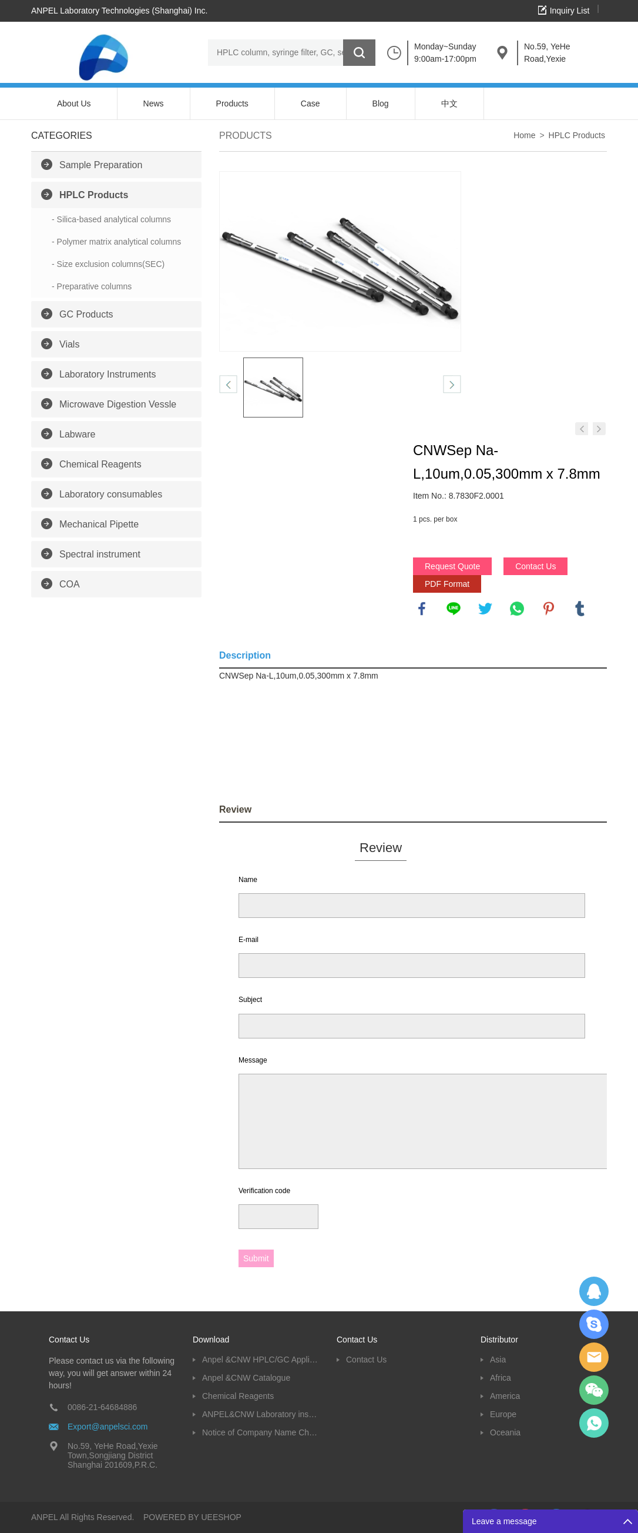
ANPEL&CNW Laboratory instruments (260, 1414)
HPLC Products (93, 195)
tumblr (580, 608)
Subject (250, 1000)
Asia (498, 1359)
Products (232, 103)
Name (248, 880)
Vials (69, 344)
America (505, 1396)
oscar (594, 1423)
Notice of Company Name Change (260, 1432)
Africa (500, 1377)
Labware (77, 434)
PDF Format (447, 584)
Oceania (505, 1432)
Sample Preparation (100, 165)
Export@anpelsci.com (107, 1426)
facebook (422, 608)
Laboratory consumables (110, 494)
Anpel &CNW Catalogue (246, 1377)
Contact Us (535, 566)
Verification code (264, 1191)
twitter (485, 608)
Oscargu (594, 1324)
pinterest (549, 608)
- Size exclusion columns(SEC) (108, 264)
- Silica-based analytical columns (111, 219)
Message (253, 1060)
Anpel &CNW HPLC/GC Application (260, 1359)
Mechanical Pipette (99, 524)
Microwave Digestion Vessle (117, 404)
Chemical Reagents (100, 464)
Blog (380, 103)
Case (310, 103)
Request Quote (452, 566)
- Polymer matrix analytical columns (116, 241)
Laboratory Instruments (107, 374)
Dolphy (594, 1291)
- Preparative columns (92, 286)
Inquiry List (570, 10)
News (153, 103)
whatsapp (517, 608)
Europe (503, 1414)
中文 (449, 103)
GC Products (86, 314)
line (453, 608)
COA (69, 584)
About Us (74, 103)
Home (524, 135)
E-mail (248, 940)
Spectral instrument (99, 554)
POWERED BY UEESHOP (192, 1517)
